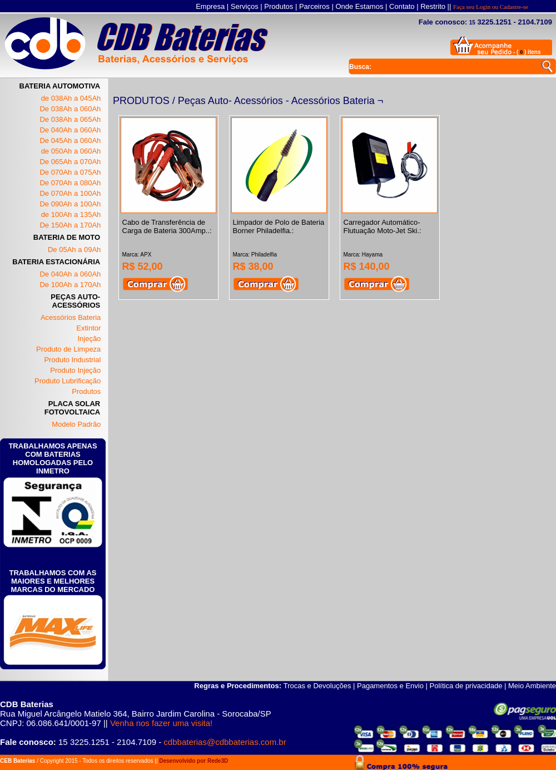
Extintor (88, 328)
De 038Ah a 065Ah (70, 119)
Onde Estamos (359, 6)
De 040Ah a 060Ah (70, 130)
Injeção (89, 338)
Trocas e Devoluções (317, 686)
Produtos (278, 6)
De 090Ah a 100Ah (70, 204)
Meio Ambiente (532, 686)
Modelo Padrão (76, 424)
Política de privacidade (466, 686)
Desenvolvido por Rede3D (193, 761)
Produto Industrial (72, 360)
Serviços (245, 6)
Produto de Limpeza (68, 349)
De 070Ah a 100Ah (70, 193)
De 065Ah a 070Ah (70, 161)
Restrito (432, 6)
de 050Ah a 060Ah (71, 151)
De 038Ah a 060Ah (70, 109)
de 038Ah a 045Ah (71, 98)
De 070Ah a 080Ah (70, 183)
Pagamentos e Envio (390, 686)
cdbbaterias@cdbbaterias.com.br (224, 742)
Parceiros (314, 6)
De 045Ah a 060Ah (70, 140)
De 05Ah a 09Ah (74, 249)
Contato (402, 6)
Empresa (210, 6)
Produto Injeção (75, 370)
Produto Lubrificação (67, 381)
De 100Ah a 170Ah (70, 284)
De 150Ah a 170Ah (70, 225)
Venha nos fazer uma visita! (161, 723)
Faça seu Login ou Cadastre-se (490, 6)
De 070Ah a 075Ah (70, 172)
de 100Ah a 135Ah (71, 214)
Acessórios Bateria (71, 317)
